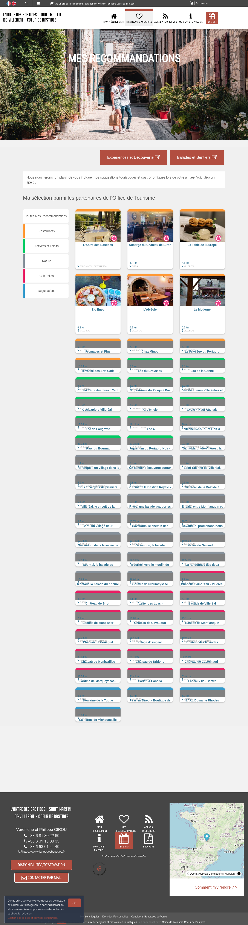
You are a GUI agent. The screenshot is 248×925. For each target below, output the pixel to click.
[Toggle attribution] (239, 873)
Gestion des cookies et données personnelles (33, 917)
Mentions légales (90, 916)
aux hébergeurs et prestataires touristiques (112, 922)
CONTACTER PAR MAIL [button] (41, 877)
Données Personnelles (115, 916)
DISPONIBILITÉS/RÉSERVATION (41, 865)
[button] (98, 241)
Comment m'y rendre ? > (216, 887)
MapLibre (230, 873)
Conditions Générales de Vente (149, 916)
